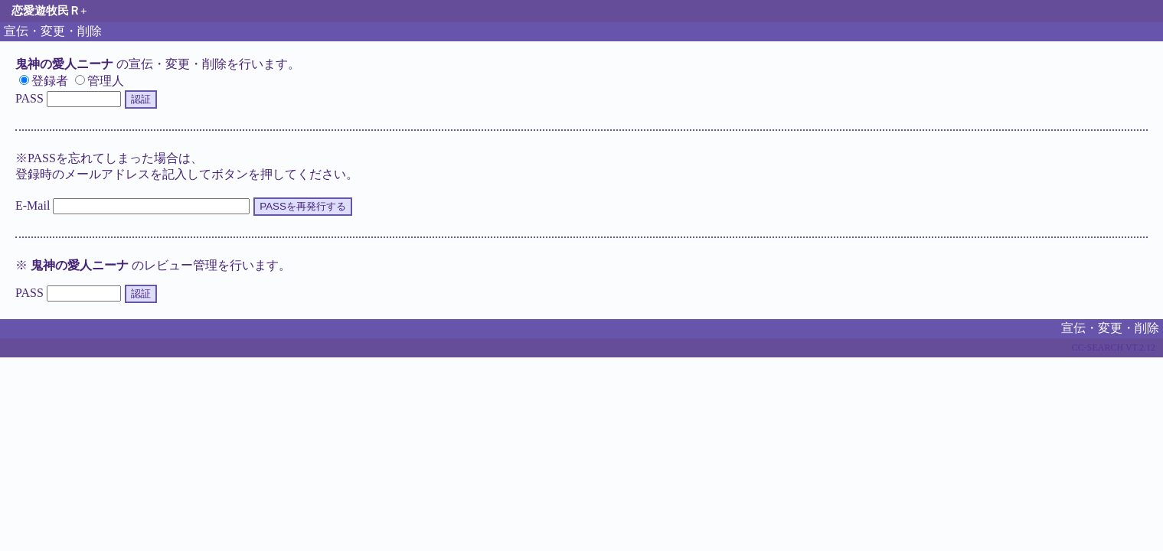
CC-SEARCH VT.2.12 (1113, 347)
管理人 (99, 80)
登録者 (43, 80)
